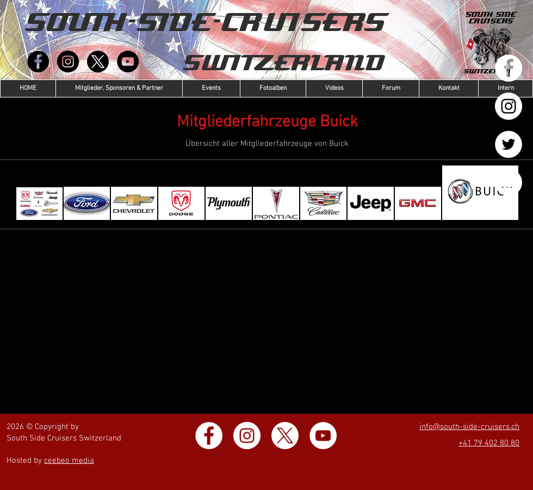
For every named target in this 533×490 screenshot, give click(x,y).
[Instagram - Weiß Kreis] (508, 106)
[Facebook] (38, 61)
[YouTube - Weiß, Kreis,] (508, 182)
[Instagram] (68, 61)
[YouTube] (128, 61)
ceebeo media (69, 460)
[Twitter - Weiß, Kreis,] (508, 144)
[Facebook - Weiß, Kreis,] (508, 68)
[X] (98, 61)
